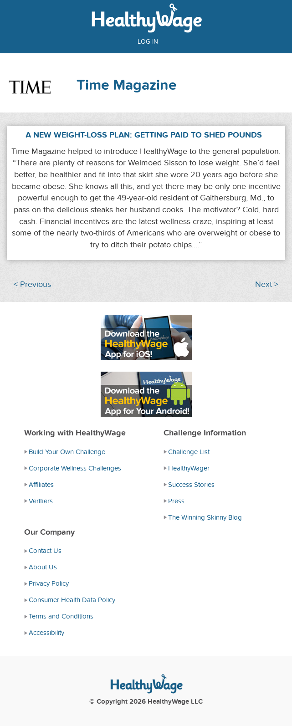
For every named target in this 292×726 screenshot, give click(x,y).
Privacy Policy (49, 583)
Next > (266, 284)
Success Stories (191, 485)
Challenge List (189, 452)
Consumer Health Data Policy (72, 600)
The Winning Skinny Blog (205, 517)
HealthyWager (189, 468)
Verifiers (41, 501)
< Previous (32, 284)
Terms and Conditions (61, 616)
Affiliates (41, 485)
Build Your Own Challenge (67, 452)
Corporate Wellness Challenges (75, 468)
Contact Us (45, 551)
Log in (148, 42)
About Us (43, 567)
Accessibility (46, 633)
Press (176, 501)
